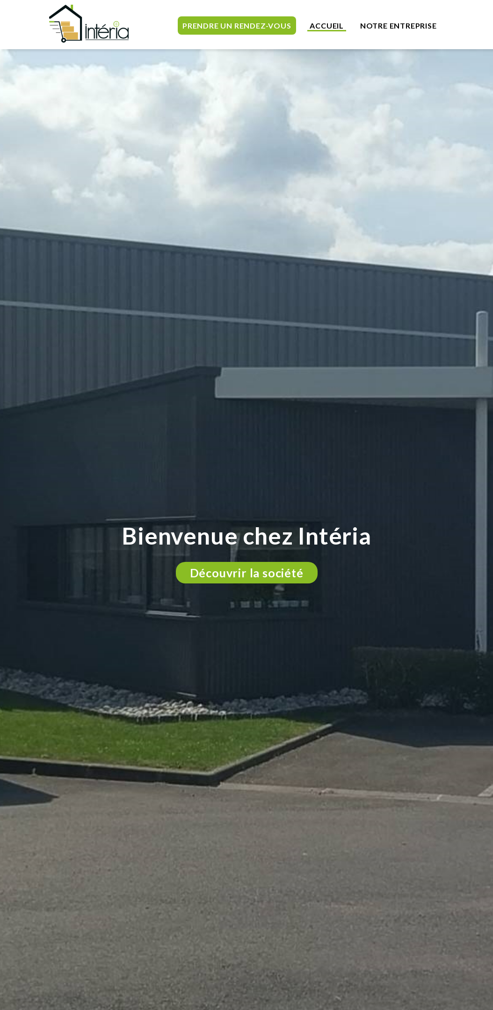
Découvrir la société (247, 573)
